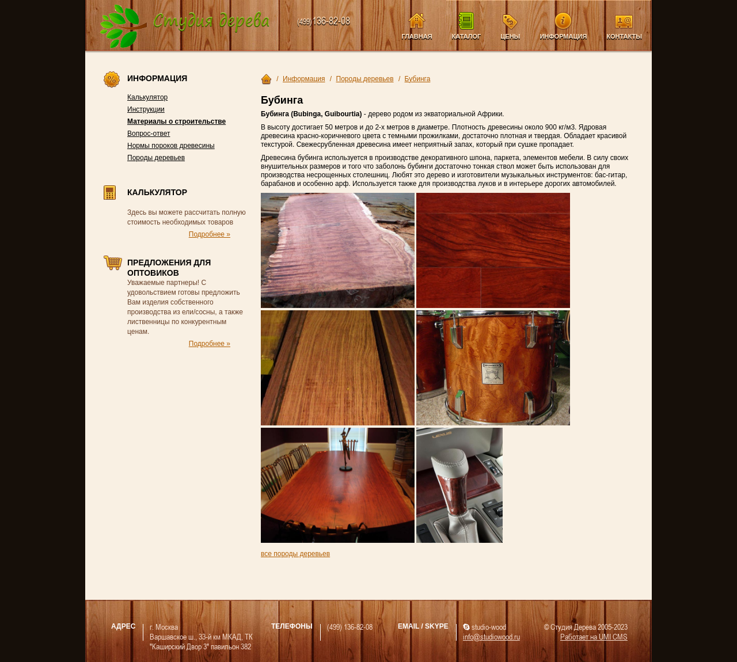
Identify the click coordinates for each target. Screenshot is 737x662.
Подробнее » (209, 234)
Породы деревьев (156, 158)
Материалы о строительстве (176, 121)
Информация (563, 36)
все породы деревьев (295, 554)
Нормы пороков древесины (171, 146)
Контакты (624, 36)
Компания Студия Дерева (185, 27)
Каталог (466, 36)
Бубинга (418, 79)
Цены (510, 36)
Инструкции (146, 109)
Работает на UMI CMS (594, 636)
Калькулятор (147, 97)
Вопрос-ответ (148, 134)
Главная (416, 36)
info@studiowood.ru (491, 636)
